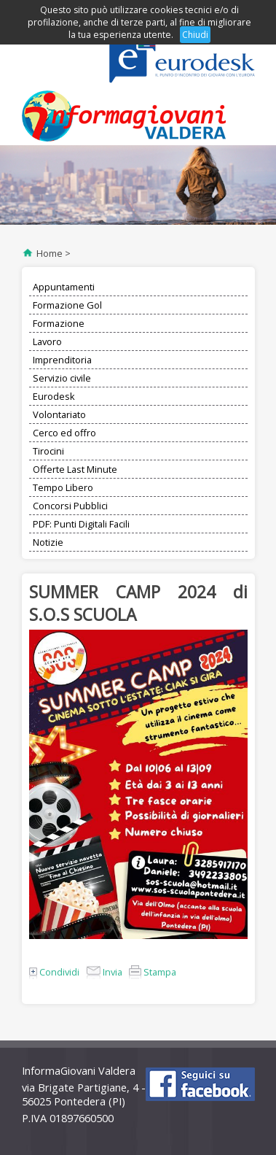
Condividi (54, 971)
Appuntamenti (64, 286)
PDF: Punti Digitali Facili (81, 523)
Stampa (152, 971)
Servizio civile (62, 378)
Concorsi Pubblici (70, 505)
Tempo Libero (63, 487)
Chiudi (195, 34)
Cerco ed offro (64, 432)
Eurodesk (54, 396)
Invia (104, 971)
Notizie (48, 542)
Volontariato (59, 414)
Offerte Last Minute (75, 469)
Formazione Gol (67, 305)
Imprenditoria (62, 359)
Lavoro (47, 341)
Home (49, 253)
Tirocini (48, 450)
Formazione (58, 323)
